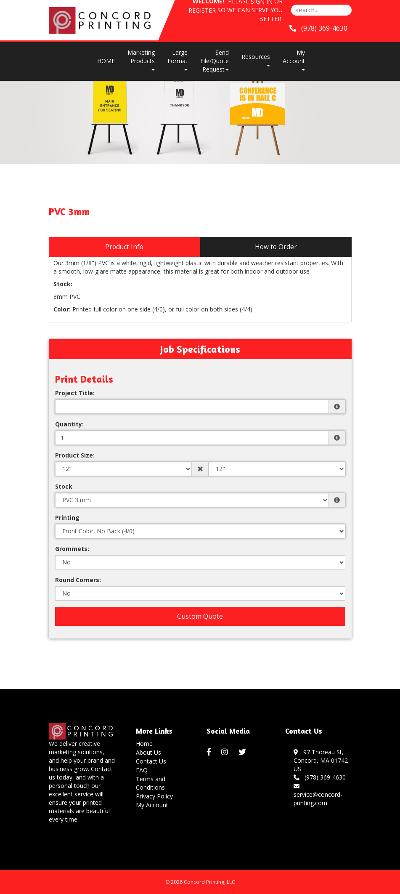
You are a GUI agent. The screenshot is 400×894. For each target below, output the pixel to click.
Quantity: (69, 424)
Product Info (124, 246)
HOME (106, 61)
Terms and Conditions (150, 783)
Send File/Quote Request (214, 60)
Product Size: (75, 455)
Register (202, 10)
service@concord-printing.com (318, 794)
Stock (63, 486)
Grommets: (72, 549)
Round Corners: (78, 580)
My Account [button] (294, 59)
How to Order (276, 246)
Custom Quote (200, 616)
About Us (148, 752)
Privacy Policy (154, 796)
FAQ (142, 770)
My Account (152, 805)
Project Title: (75, 393)
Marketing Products (141, 59)
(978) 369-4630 (320, 777)
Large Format (177, 59)
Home (144, 744)
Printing (67, 518)
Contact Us (151, 761)
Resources (255, 60)
